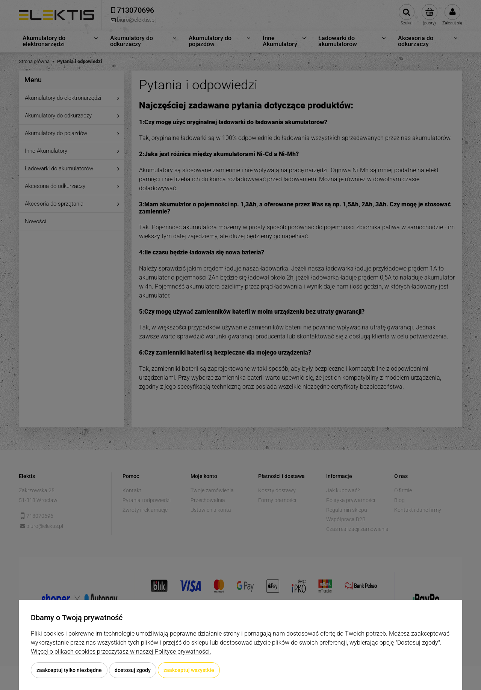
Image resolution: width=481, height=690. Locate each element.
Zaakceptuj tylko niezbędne (69, 670)
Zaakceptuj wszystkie (188, 670)
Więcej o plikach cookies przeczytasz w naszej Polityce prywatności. (121, 651)
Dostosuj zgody (133, 670)
